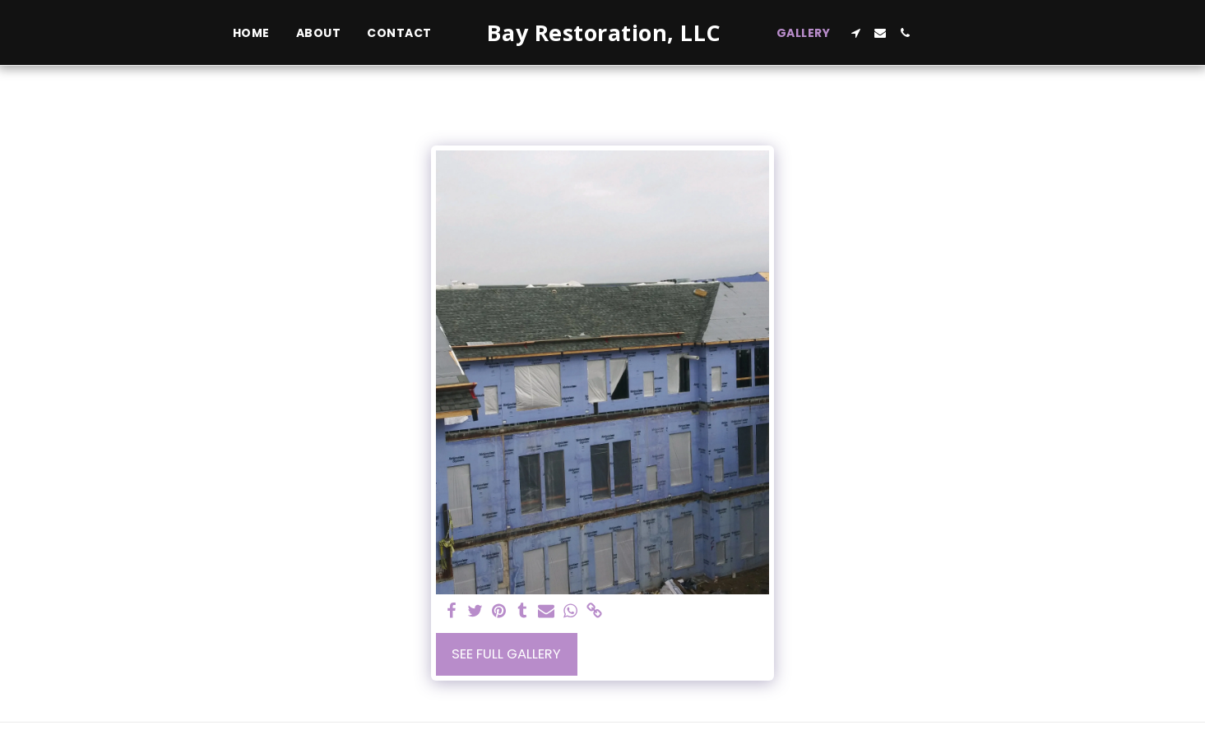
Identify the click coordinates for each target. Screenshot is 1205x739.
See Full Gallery (506, 653)
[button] (855, 33)
